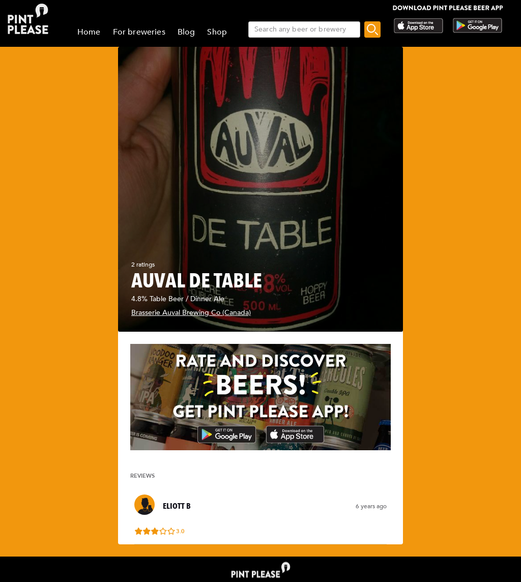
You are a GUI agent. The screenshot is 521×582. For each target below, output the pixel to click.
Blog (186, 32)
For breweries (139, 32)
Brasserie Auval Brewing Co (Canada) (191, 312)
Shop (217, 32)
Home (89, 32)
